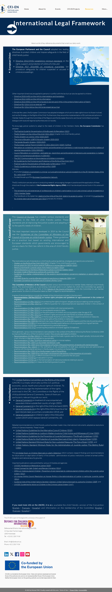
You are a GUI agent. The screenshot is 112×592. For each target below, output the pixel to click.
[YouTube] (27, 554)
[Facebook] (17, 554)
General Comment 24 (24, 415)
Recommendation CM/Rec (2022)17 (27, 302)
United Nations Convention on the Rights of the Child (40, 380)
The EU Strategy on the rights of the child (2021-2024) (34, 134)
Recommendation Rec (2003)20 (26, 321)
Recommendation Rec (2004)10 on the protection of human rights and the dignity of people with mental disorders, (56, 345)
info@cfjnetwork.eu (14, 542)
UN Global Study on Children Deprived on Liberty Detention (38, 453)
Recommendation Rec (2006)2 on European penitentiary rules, (37, 342)
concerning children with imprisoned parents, (57, 308)
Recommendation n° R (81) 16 (25, 360)
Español (25, 511)
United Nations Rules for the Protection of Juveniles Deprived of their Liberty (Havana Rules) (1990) (56, 439)
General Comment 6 (24, 400)
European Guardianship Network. (45, 177)
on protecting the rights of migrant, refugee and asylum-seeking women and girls (70, 302)
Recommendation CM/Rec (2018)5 (27, 308)
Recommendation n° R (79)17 (25, 327)
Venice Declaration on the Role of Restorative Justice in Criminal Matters (41, 270)
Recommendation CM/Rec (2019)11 (27, 304)
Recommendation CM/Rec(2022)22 (27, 297)
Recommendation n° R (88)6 (24, 323)
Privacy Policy (74, 590)
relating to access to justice (73, 196)
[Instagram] (22, 554)
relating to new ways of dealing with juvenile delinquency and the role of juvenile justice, (70, 321)
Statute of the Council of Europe (60, 289)
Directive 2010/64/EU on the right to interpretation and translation (39, 96)
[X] (12, 554)
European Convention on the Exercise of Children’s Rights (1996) (38, 280)
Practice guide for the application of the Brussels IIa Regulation (37, 164)
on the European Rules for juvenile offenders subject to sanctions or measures (70, 317)
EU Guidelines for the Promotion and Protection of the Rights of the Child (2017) (44, 161)
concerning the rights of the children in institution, (55, 319)
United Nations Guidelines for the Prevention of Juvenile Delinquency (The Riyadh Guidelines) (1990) (57, 436)
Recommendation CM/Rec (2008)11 (27, 317)
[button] (9, 59)
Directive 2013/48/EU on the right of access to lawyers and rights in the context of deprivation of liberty (52, 102)
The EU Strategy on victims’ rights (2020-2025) (31, 137)
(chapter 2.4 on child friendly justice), (45, 263)
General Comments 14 (25, 409)
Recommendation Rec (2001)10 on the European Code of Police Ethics (40, 351)
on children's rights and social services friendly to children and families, (67, 314)
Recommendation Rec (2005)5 (25, 319)
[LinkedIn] (6, 554)
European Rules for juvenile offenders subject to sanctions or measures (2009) (43, 278)
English (98, 508)
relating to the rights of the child (50, 196)
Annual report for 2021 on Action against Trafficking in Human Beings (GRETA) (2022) (45, 265)
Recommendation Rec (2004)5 (25, 347)
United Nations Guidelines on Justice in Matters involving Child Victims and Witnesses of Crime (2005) (57, 433)
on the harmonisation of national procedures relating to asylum (59, 360)
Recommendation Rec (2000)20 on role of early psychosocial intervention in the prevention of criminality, (53, 353)
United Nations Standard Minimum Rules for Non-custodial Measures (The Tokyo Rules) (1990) (54, 442)
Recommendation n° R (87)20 (25, 325)
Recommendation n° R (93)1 (24, 355)
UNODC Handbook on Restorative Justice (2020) (32, 465)
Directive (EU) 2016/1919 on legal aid (28, 104)
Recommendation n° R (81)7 (24, 362)
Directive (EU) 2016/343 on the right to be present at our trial (37, 107)
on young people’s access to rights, (53, 310)
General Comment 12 (24, 406)
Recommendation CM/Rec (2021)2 (27, 336)
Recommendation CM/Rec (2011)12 (27, 314)
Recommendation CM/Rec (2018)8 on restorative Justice (35, 340)
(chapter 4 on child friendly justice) (67, 134)
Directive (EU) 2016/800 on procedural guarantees (40, 66)
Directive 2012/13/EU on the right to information (32, 99)
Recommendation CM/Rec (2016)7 (27, 310)
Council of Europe (25, 217)
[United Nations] (9, 389)
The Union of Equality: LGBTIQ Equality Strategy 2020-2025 (36, 139)
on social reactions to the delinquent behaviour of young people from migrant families (66, 323)
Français (16, 511)
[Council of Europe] (9, 226)
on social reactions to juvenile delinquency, (52, 325)
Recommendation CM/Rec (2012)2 (27, 312)
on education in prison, (44, 358)
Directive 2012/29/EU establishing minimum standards (39, 61)
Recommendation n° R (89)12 (25, 358)
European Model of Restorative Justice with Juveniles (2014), (36, 272)
